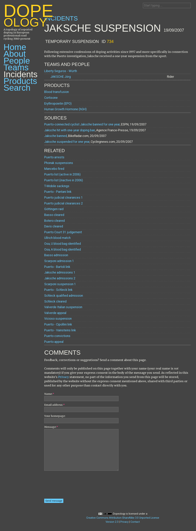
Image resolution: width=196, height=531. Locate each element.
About (15, 53)
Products (20, 81)
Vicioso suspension (58, 318)
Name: (49, 393)
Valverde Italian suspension (63, 307)
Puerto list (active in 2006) (62, 174)
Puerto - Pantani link (57, 191)
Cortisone (51, 97)
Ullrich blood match (57, 238)
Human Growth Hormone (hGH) (65, 109)
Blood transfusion (56, 92)
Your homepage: (54, 416)
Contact (135, 521)
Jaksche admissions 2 (59, 278)
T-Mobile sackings (56, 186)
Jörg (60, 77)
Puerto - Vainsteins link (60, 330)
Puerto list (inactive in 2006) (63, 180)
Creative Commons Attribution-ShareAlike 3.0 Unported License (122, 517)
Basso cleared (54, 215)
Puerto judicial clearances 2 (63, 203)
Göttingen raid (54, 209)
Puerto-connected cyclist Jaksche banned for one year (82, 124)
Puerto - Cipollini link (58, 324)
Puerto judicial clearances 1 (63, 197)
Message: (51, 427)
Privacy (63, 377)
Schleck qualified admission (63, 295)
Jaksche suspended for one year (67, 141)
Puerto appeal (54, 342)
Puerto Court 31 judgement (63, 232)
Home (15, 47)
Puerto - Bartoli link (57, 267)
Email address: (54, 404)
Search (17, 87)
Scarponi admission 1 (59, 261)
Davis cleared (53, 226)
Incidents (21, 74)
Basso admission (56, 255)
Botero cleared (54, 220)
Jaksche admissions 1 (59, 272)
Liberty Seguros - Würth (60, 71)
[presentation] (58, 486)
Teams (16, 67)
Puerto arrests (54, 157)
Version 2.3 (112, 521)
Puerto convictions (57, 336)
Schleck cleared (55, 301)
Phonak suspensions (58, 163)
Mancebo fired (54, 169)
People (17, 60)
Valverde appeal (55, 313)
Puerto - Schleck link (58, 290)
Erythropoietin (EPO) (58, 103)
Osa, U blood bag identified (62, 243)
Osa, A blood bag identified (62, 249)
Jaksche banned (55, 136)
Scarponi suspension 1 (60, 284)
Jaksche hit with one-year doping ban (69, 130)
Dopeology (119, 513)
